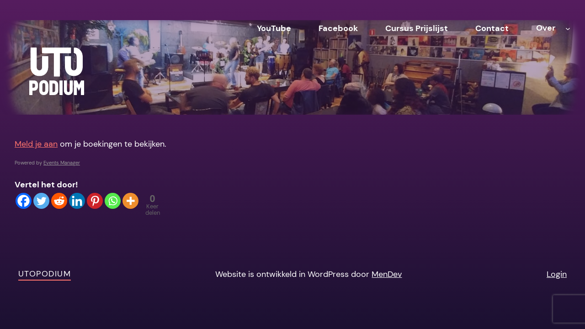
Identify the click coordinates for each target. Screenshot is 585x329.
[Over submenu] (567, 28)
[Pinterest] (95, 201)
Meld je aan (36, 143)
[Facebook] (24, 201)
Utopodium (44, 273)
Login (557, 274)
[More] (130, 201)
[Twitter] (41, 201)
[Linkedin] (77, 201)
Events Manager (61, 162)
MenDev (387, 274)
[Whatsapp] (113, 201)
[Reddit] (59, 201)
